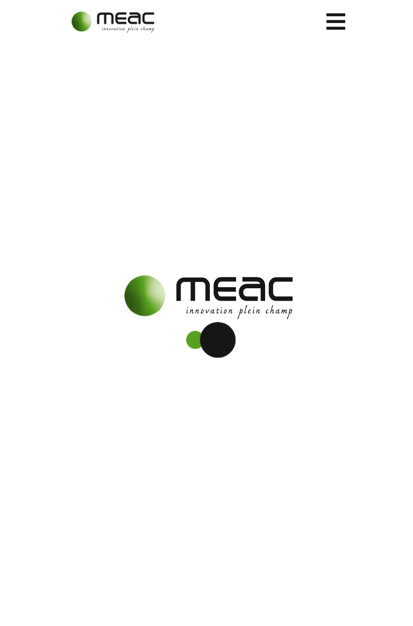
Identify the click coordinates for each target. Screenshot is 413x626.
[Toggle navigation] (336, 21)
